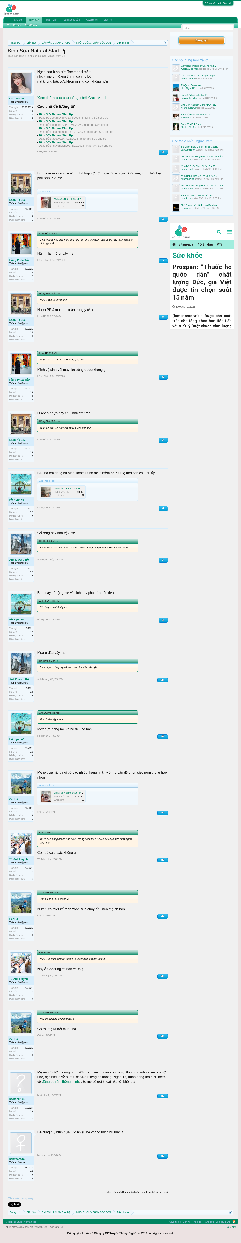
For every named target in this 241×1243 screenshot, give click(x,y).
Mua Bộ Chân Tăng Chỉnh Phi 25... (199, 166)
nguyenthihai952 (189, 98)
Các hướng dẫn (72, 19)
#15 (162, 976)
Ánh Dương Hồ (19, 559)
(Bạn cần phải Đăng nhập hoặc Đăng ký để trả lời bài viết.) (137, 1192)
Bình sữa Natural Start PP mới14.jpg (72, 488)
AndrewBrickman (190, 69)
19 (31, 1111)
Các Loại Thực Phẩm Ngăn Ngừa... (199, 75)
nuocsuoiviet (187, 179)
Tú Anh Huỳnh (18, 859)
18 (31, 111)
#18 (162, 1156)
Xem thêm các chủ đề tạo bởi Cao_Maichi (72, 98)
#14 (162, 916)
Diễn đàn (34, 20)
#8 (163, 560)
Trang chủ (17, 19)
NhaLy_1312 (187, 127)
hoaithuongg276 (61, 131)
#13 (162, 860)
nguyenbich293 (61, 145)
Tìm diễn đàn (14, 25)
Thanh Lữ (186, 117)
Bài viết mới (31, 25)
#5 (163, 377)
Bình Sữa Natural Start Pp (56, 114)
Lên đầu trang (223, 1222)
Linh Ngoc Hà (188, 88)
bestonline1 (16, 1099)
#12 (162, 813)
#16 (162, 1036)
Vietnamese (30, 1222)
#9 (163, 620)
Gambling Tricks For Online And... (198, 66)
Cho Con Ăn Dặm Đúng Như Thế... (199, 105)
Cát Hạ (13, 799)
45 (31, 1171)
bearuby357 (59, 117)
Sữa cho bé (31, 56)
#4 (163, 317)
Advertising (91, 19)
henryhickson (188, 78)
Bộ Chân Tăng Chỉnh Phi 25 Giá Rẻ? (200, 146)
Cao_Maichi (48, 56)
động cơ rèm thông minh (60, 1081)
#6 (163, 440)
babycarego (17, 1158)
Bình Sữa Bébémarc (191, 124)
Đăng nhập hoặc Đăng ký (218, 3)
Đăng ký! (201, 40)
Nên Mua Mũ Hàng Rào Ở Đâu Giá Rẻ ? (202, 156)
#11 (162, 736)
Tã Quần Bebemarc (191, 85)
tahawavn (186, 208)
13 (31, 212)
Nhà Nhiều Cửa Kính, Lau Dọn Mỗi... (200, 205)
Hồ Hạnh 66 (16, 499)
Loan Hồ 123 (17, 200)
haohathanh (187, 169)
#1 (163, 152)
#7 (163, 508)
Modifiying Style (14, 1222)
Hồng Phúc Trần (19, 260)
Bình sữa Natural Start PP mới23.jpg (72, 792)
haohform (186, 159)
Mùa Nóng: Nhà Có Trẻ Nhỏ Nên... (199, 176)
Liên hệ (108, 19)
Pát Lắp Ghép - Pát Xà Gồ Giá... (198, 195)
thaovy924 (58, 138)
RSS (234, 1221)
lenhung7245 (60, 124)
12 (31, 512)
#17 (162, 1096)
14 (31, 812)
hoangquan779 (189, 107)
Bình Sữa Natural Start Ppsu (196, 114)
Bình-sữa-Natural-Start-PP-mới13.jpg (73, 199)
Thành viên (51, 19)
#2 (163, 219)
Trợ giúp (197, 1222)
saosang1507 (188, 149)
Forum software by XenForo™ (33, 1227)
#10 (162, 680)
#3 (163, 261)
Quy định (232, 1227)
